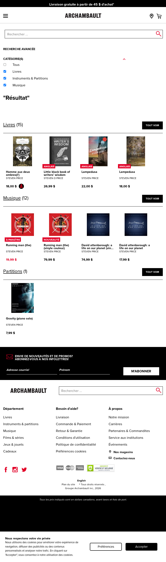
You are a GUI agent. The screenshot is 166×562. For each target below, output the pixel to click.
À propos (115, 408)
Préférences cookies (71, 451)
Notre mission (119, 417)
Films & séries (13, 437)
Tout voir (152, 125)
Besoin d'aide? (67, 408)
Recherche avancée (19, 49)
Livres (7, 417)
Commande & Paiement (73, 424)
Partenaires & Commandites (129, 430)
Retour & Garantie (69, 430)
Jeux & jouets (13, 444)
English (81, 481)
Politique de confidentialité (76, 444)
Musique (9, 430)
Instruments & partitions (20, 424)
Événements (118, 444)
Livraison (62, 417)
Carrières (115, 424)
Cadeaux (9, 451)
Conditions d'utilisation (73, 437)
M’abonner (141, 371)
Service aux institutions (126, 437)
